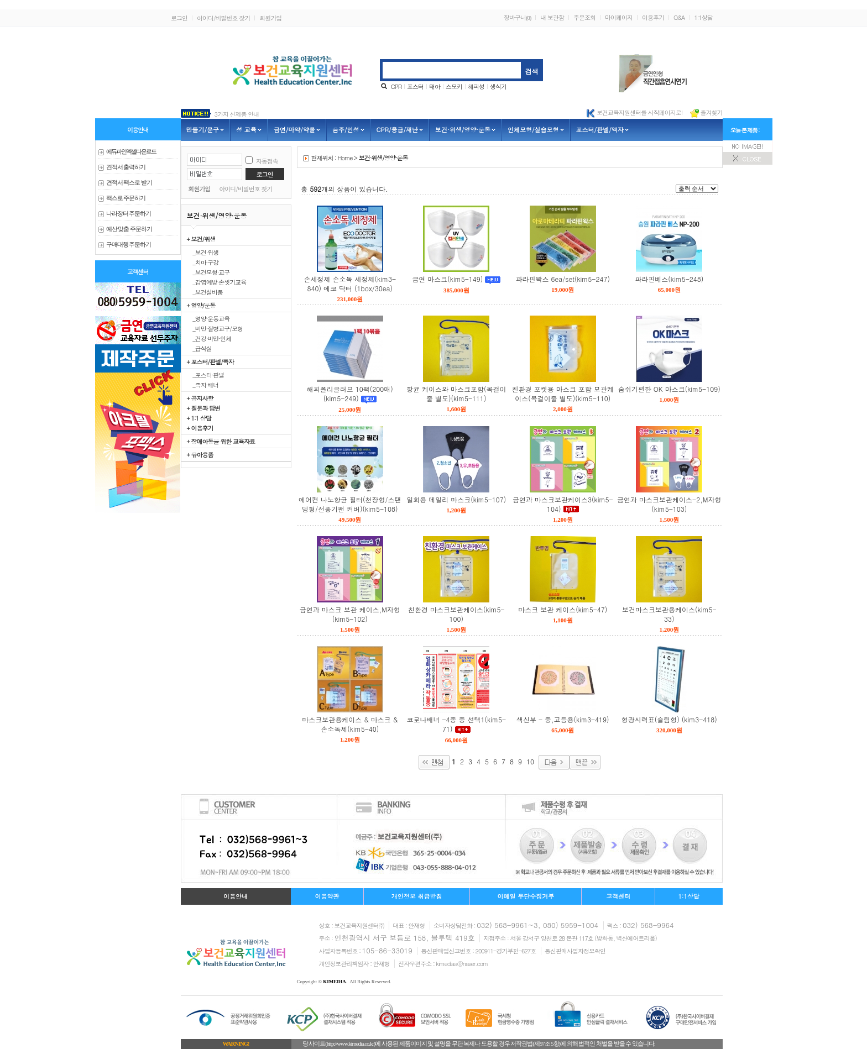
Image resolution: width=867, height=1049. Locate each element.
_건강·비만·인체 (209, 338)
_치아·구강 (203, 262)
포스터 (415, 86)
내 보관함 (552, 17)
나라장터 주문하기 (129, 214)
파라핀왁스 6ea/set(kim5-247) (563, 279)
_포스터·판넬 (205, 375)
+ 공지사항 (200, 398)
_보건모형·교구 (208, 272)
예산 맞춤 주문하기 (129, 229)
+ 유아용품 (200, 454)
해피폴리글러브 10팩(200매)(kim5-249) (350, 393)
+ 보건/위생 (201, 239)
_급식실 (199, 348)
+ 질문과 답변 (204, 408)
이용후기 (653, 17)
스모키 (454, 86)
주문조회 (584, 17)
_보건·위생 (203, 252)
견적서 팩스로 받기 (129, 183)
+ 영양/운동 (201, 305)
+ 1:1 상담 (199, 418)
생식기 (498, 86)
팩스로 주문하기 (126, 198)
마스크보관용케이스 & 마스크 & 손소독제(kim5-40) (350, 724)
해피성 (476, 86)
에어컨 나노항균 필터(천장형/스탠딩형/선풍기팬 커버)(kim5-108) (350, 504)
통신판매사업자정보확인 (575, 951)
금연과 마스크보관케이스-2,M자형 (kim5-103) (669, 504)
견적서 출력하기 (126, 167)
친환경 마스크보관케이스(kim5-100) (456, 614)
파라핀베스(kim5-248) (669, 279)
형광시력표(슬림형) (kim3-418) (669, 719)
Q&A (679, 17)
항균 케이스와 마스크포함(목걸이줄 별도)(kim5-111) (456, 393)
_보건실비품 (205, 292)
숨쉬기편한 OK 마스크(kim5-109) (669, 389)
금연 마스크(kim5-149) (447, 279)
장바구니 (517, 17)
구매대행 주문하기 (129, 245)
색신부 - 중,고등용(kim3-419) (562, 719)
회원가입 (270, 18)
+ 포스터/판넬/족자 (210, 361)
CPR (396, 86)
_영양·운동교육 (208, 318)
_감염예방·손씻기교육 (217, 282)
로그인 (179, 18)
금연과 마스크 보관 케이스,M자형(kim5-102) (350, 614)
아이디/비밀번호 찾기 (223, 18)
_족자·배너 (203, 385)
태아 (434, 86)
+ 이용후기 (200, 428)
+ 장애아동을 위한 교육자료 (221, 441)
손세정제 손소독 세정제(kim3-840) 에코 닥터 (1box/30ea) (350, 283)
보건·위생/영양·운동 (383, 158)
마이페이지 (619, 17)
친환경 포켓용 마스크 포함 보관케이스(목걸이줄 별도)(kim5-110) (563, 393)
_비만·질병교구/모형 (215, 328)
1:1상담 (703, 17)
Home (345, 158)
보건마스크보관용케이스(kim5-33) (669, 614)
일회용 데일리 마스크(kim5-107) (456, 499)
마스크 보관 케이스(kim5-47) (562, 609)
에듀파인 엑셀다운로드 (131, 152)
